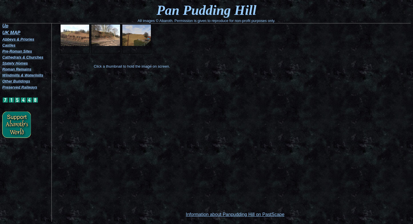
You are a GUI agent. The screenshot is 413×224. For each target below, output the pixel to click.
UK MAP (11, 32)
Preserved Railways (19, 87)
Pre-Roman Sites (17, 51)
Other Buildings (16, 81)
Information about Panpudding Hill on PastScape (235, 214)
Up (5, 25)
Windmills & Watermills (22, 75)
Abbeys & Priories (18, 39)
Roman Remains (16, 69)
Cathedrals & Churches (22, 57)
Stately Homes (15, 63)
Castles (8, 45)
